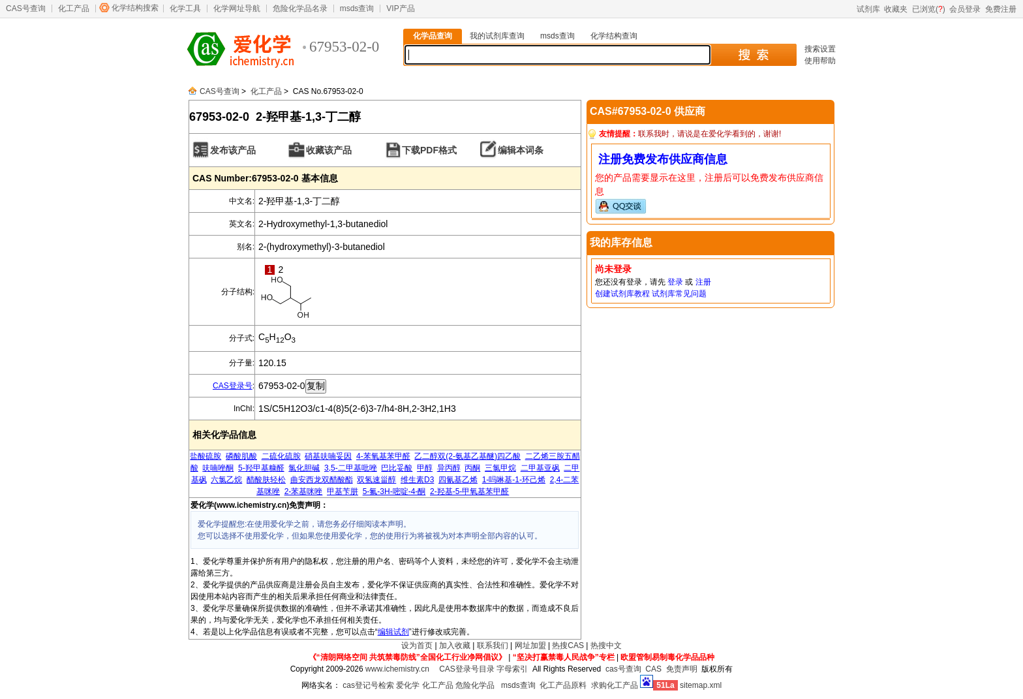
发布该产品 (233, 150)
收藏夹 (896, 9)
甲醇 (425, 468)
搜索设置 (820, 49)
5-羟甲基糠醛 (261, 468)
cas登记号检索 (368, 685)
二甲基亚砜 (540, 468)
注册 (703, 282)
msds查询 (357, 8)
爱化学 (408, 685)
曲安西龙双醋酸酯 (321, 479)
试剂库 (868, 9)
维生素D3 (417, 479)
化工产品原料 (563, 685)
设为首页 (417, 645)
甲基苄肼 (342, 491)
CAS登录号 (232, 385)
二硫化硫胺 (281, 456)
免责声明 (681, 669)
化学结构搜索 (135, 7)
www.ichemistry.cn (397, 669)
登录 (675, 282)
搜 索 (753, 55)
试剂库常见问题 (679, 293)
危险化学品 (475, 685)
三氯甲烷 (500, 468)
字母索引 (512, 669)
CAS (653, 669)
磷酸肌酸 (241, 456)
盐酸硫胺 (205, 456)
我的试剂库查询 (497, 35)
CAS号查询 (26, 8)
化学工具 (185, 8)
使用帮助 (820, 60)
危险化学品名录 (300, 8)
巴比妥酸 (396, 468)
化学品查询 (432, 35)
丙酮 (472, 468)
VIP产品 (400, 8)
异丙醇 (449, 468)
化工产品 (73, 8)
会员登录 (965, 9)
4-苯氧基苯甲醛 (383, 456)
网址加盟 (530, 645)
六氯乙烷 (226, 479)
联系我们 (492, 645)
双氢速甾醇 (376, 479)
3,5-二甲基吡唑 (350, 468)
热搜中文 (606, 645)
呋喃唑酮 (218, 468)
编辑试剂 (393, 631)
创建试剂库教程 (622, 293)
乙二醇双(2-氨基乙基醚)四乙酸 (467, 456)
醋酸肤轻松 (266, 479)
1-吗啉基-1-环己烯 (513, 479)
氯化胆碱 (304, 468)
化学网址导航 (236, 8)
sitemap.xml (701, 685)
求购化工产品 (614, 685)
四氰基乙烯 (458, 479)
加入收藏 (454, 645)
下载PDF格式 (429, 150)
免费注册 (1000, 9)
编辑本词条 (520, 150)
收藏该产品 (329, 150)
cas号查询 (623, 669)
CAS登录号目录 (467, 669)
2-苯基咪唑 (303, 491)
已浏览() (928, 9)
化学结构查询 (613, 35)
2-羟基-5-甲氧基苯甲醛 (469, 491)
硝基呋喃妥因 (328, 456)
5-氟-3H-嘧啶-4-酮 (394, 491)
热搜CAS (568, 645)
